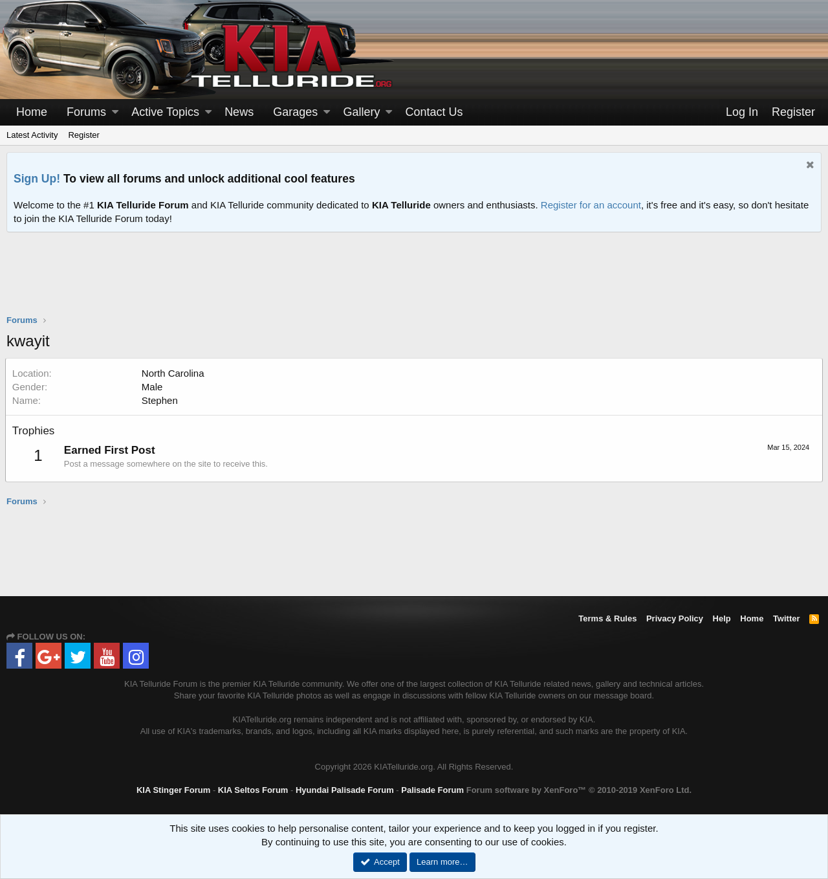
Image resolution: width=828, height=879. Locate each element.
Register (83, 135)
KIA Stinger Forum (173, 790)
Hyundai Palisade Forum (345, 790)
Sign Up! (37, 178)
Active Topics (165, 112)
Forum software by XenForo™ (579, 790)
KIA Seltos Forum (253, 790)
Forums (86, 112)
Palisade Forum (432, 790)
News (239, 112)
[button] (115, 112)
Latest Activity (32, 135)
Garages (295, 112)
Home (31, 112)
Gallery (361, 112)
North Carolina (174, 373)
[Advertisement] (414, 281)
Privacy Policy (674, 618)
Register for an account (591, 204)
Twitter (786, 618)
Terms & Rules (607, 618)
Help (722, 618)
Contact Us (434, 112)
